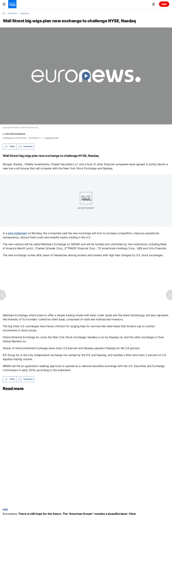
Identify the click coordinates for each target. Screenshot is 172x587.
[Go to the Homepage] (12, 4)
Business (13, 13)
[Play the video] (86, 75)
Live (164, 4)
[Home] (4, 13)
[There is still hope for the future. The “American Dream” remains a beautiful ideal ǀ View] (86, 513)
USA (5, 509)
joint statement (17, 233)
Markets (25, 13)
